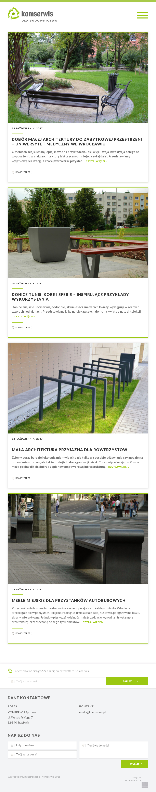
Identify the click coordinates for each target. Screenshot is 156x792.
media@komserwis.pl (92, 712)
